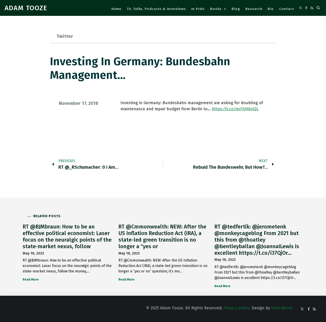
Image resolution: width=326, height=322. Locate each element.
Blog (236, 9)
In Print (198, 9)
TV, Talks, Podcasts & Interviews (156, 9)
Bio (271, 9)
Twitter (65, 36)
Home (116, 9)
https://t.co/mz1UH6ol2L (235, 108)
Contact (286, 9)
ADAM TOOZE (26, 8)
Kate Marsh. (282, 307)
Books (218, 9)
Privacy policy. (237, 307)
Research (253, 9)
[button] (318, 8)
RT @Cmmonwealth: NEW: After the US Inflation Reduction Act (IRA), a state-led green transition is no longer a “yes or (162, 236)
